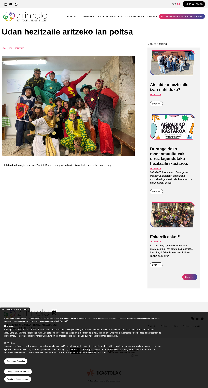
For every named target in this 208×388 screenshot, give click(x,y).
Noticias (151, 16)
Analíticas (10, 326)
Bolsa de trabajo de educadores (182, 16)
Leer (154, 103)
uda (4, 48)
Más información (61, 321)
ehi (10, 48)
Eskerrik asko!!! (165, 237)
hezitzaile (19, 48)
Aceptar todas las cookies (17, 379)
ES (178, 4)
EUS (174, 4)
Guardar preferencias (16, 361)
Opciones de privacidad (15, 309)
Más (187, 277)
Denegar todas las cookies (18, 371)
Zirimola (25, 12)
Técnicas (11, 343)
